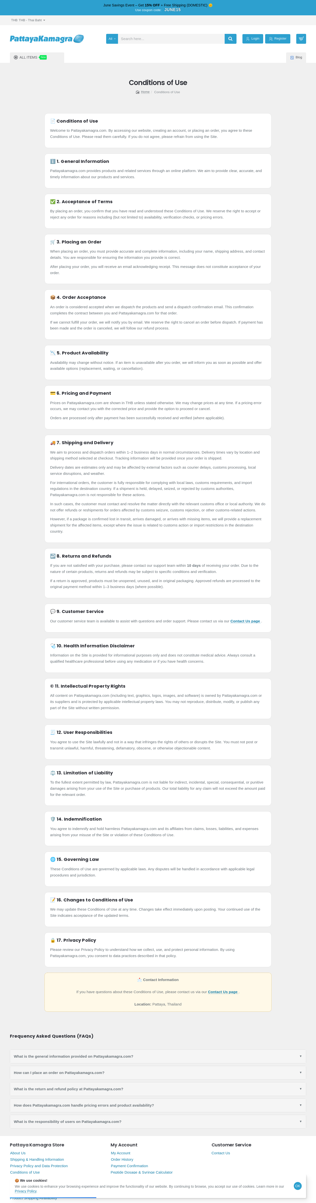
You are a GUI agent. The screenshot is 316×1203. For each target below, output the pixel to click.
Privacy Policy (26, 1191)
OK (297, 1186)
